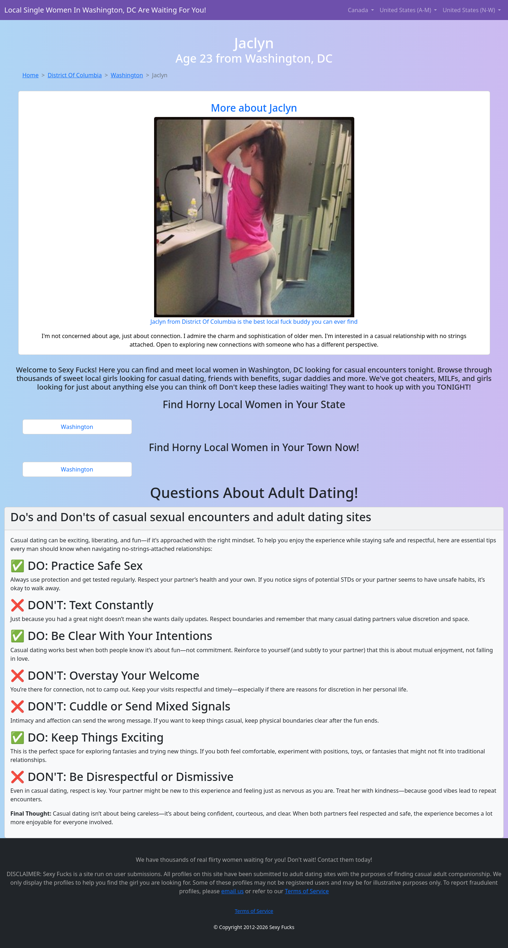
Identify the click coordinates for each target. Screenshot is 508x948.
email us (232, 891)
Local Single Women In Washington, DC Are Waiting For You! (105, 10)
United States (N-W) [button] (470, 10)
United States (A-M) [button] (406, 10)
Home (31, 75)
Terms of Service (307, 891)
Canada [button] (359, 10)
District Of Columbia (75, 75)
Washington (127, 75)
